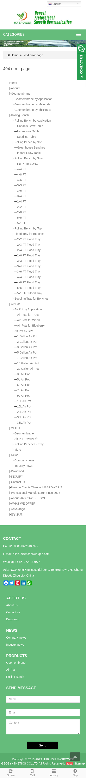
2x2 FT (21, 207)
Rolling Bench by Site (28, 142)
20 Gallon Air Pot (28, 368)
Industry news (15, 644)
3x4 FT (21, 196)
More (17, 449)
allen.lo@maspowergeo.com (31, 554)
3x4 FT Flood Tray (29, 266)
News (14, 455)
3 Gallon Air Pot (27, 347)
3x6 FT (21, 190)
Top (75, 772)
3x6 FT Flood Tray (29, 271)
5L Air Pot (23, 379)
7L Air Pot (23, 390)
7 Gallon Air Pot (27, 358)
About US (17, 88)
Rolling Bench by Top (28, 228)
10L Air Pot (24, 401)
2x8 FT (21, 212)
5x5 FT (21, 217)
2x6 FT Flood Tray (29, 255)
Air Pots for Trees (28, 314)
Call (32, 772)
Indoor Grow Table (29, 153)
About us (12, 605)
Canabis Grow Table (30, 126)
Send (42, 745)
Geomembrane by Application (33, 99)
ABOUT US (16, 598)
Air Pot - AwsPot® (25, 438)
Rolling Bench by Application (32, 120)
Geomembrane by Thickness (32, 109)
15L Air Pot (24, 406)
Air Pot (15, 304)
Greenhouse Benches (31, 147)
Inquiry (53, 772)
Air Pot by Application (28, 309)
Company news (24, 460)
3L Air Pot (23, 374)
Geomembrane (20, 93)
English (54, 4)
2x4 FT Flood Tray (29, 250)
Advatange (18, 509)
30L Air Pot (24, 417)
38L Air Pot (24, 422)
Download (17, 471)
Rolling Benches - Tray (29, 444)
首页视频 (17, 514)
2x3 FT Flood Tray (29, 244)
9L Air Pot (23, 395)
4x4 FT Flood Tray (29, 277)
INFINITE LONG (27, 163)
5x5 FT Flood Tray (29, 287)
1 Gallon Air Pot (27, 336)
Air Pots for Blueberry (31, 325)
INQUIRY (17, 476)
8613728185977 (29, 561)
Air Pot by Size (23, 331)
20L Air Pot (24, 411)
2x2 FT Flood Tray (29, 239)
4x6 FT (21, 180)
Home (14, 55)
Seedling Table (26, 136)
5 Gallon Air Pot (27, 352)
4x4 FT (21, 169)
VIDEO (15, 428)
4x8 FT (21, 174)
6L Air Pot (23, 385)
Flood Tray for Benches (29, 233)
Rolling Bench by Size (28, 158)
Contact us (18, 482)
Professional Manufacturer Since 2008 (35, 492)
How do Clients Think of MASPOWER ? (36, 487)
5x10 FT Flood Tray (29, 293)
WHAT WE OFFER (23, 503)
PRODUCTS (16, 656)
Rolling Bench (20, 115)
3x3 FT (21, 185)
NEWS (11, 630)
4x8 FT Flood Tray (29, 282)
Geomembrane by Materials (32, 104)
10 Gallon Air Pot (28, 363)
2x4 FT (21, 201)
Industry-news (23, 465)
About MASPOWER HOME (28, 498)
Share (11, 772)
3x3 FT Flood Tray (29, 260)
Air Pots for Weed (28, 320)
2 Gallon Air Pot (27, 341)
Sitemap (79, 763)
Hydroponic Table (28, 131)
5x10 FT (22, 223)
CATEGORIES (14, 34)
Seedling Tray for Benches (31, 298)
